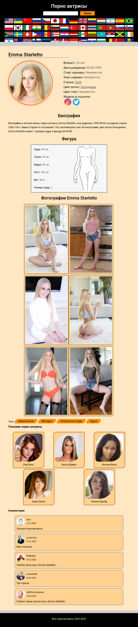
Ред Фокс (28, 464)
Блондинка (88, 87)
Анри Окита (38, 501)
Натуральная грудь (71, 421)
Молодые (47, 421)
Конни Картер (99, 501)
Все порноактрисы (63, 618)
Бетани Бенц (109, 464)
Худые (93, 421)
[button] (46, 239)
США (78, 82)
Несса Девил (68, 464)
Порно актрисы (69, 6)
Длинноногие (26, 421)
